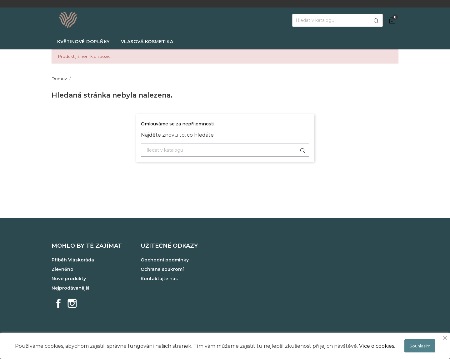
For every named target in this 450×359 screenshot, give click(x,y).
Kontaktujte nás (159, 278)
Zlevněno (62, 269)
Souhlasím (419, 345)
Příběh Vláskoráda (73, 260)
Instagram (72, 303)
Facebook (58, 303)
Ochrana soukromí (162, 269)
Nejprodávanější (70, 288)
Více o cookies (376, 346)
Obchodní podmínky (165, 260)
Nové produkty (69, 278)
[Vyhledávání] (337, 20)
